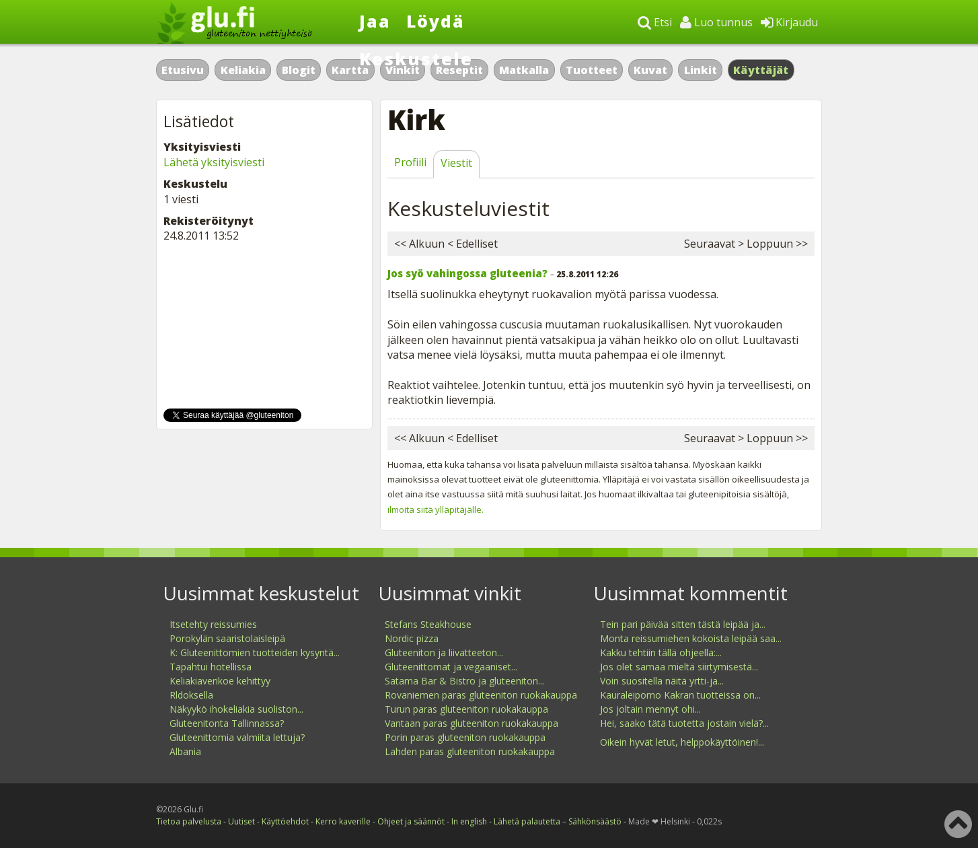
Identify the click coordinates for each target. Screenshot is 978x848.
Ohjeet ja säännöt (411, 821)
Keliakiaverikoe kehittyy (220, 680)
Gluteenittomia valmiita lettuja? (237, 737)
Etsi (655, 22)
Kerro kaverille (343, 821)
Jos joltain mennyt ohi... (650, 709)
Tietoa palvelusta (188, 821)
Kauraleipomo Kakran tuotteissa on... (680, 694)
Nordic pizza (412, 638)
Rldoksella (191, 694)
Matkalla (524, 70)
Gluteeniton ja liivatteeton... (444, 652)
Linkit (700, 70)
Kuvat (650, 70)
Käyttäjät (761, 70)
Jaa (375, 20)
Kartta (350, 70)
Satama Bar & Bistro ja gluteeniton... (464, 680)
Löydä (435, 20)
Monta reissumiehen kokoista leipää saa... (691, 638)
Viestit (456, 162)
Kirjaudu (789, 22)
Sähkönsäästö (595, 821)
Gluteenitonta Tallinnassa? (227, 723)
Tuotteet (591, 70)
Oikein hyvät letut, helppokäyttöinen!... (682, 742)
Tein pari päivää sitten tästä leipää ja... (682, 624)
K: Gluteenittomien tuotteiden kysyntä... (255, 652)
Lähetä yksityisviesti (213, 162)
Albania (185, 751)
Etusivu (182, 70)
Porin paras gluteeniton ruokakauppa (465, 737)
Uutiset (241, 821)
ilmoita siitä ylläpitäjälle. (435, 509)
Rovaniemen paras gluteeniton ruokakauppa (481, 694)
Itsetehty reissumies (213, 624)
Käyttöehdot (285, 821)
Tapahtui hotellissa (211, 666)
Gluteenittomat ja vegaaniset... (451, 666)
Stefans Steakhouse (428, 624)
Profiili (410, 162)
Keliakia (243, 70)
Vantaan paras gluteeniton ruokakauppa (471, 723)
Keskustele (416, 58)
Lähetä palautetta (527, 821)
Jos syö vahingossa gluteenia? (467, 273)
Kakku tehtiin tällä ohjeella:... (661, 652)
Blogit (298, 70)
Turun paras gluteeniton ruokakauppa (466, 709)
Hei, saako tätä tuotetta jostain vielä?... (684, 723)
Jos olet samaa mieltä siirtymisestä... (679, 666)
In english (469, 821)
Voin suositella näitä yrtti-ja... (662, 680)
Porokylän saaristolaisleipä (227, 638)
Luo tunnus (716, 22)
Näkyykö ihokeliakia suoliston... (236, 709)
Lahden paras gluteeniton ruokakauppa (470, 751)
